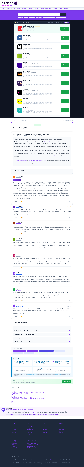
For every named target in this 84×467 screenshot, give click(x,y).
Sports (46, 8)
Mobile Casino (14, 428)
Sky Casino (13, 446)
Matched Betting (61, 429)
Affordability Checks (62, 428)
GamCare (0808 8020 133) (53, 454)
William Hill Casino (15, 441)
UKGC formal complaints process (20, 160)
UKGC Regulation (62, 423)
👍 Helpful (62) (16, 233)
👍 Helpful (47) (16, 201)
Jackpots (60, 8)
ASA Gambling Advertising (26, 456)
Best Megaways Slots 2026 (31, 447)
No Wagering (24, 8)
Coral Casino (14, 440)
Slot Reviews (14, 425)
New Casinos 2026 (15, 431)
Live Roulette (45, 429)
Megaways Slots (45, 425)
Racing (50, 8)
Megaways (55, 8)
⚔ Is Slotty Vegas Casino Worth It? (19, 350)
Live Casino (36, 8)
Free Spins (38, 17)
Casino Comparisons (15, 426)
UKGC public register (52, 155)
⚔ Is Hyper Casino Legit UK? (33, 350)
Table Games (45, 432)
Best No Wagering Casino (31, 443)
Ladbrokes (21, 17)
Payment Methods (62, 431)
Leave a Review (67, 381)
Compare (42, 8)
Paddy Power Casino (15, 447)
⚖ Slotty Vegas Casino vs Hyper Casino (46, 350)
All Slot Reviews (46, 423)
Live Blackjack (45, 428)
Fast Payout (30, 8)
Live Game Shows (46, 431)
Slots (14, 8)
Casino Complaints (62, 426)
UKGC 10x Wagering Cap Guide (32, 444)
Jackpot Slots (45, 426)
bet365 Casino (14, 449)
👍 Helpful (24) (16, 284)
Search (63, 14)
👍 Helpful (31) (16, 217)
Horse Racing (61, 434)
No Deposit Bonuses (30, 429)
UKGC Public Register (15, 454)
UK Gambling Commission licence (32, 374)
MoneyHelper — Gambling (63, 454)
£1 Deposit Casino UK (31, 446)
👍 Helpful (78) (16, 300)
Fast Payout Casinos (30, 426)
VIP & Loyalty (29, 432)
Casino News (14, 434)
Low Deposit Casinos (31, 431)
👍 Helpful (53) (16, 267)
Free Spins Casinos (30, 428)
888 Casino (13, 444)
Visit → (65, 29)
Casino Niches (14, 432)
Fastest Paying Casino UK (31, 441)
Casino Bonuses (30, 423)
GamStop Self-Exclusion (43, 454)
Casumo (26, 17)
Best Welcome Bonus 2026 (31, 440)
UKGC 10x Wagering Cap (25, 454)
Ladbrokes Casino (15, 438)
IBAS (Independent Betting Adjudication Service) (37, 160)
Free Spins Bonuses (30, 434)
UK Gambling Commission (49, 141)
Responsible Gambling (62, 425)
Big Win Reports (46, 434)
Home (3, 8)
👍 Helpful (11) (16, 316)
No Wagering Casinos (31, 425)
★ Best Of (66, 8)
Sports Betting (61, 432)
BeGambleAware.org (58, 374)
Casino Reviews (9, 8)
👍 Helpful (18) (16, 250)
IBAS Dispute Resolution (16, 456)
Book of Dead (32, 17)
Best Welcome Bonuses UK (59, 350)
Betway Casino (14, 443)
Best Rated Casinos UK (31, 449)
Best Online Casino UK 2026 (32, 438)
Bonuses (18, 8)
